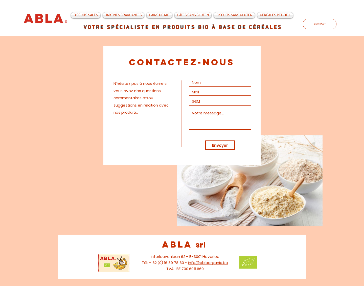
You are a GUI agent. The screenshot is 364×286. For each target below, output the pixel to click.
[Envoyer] (220, 145)
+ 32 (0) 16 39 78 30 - (168, 262)
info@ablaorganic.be (208, 262)
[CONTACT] (319, 24)
